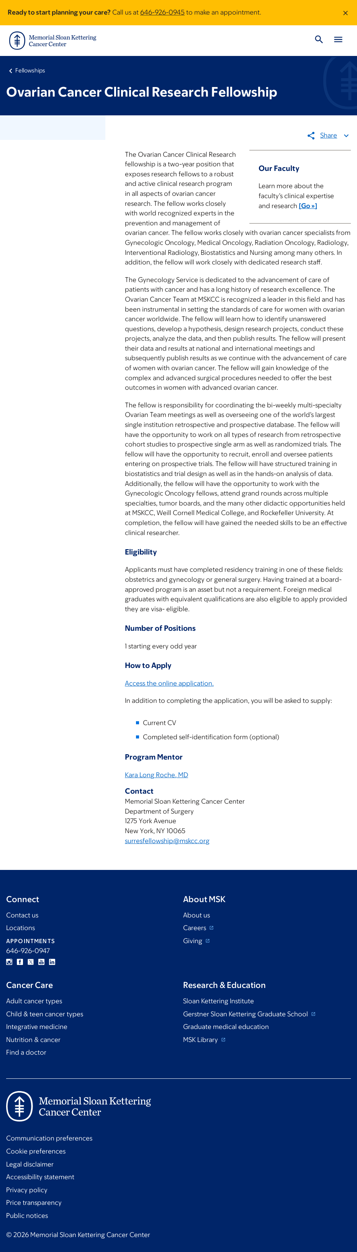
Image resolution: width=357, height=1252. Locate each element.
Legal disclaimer (30, 1164)
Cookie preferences (36, 1151)
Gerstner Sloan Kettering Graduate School (246, 1014)
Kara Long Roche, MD (156, 774)
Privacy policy (26, 1190)
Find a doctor (26, 1052)
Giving (193, 941)
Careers (195, 928)
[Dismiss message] (345, 13)
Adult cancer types (34, 1001)
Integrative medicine (36, 1026)
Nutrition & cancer (33, 1040)
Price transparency (34, 1202)
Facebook (20, 962)
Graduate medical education (226, 1026)
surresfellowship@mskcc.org (167, 840)
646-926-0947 (28, 951)
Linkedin (52, 962)
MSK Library (201, 1040)
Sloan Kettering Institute (218, 1001)
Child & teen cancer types (44, 1014)
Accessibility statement (40, 1177)
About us (196, 915)
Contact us (22, 915)
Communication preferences (49, 1138)
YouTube (41, 962)
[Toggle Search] (319, 40)
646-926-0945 (162, 12)
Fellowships (30, 70)
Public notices (27, 1215)
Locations (20, 928)
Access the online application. (169, 683)
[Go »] (307, 205)
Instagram (9, 962)
